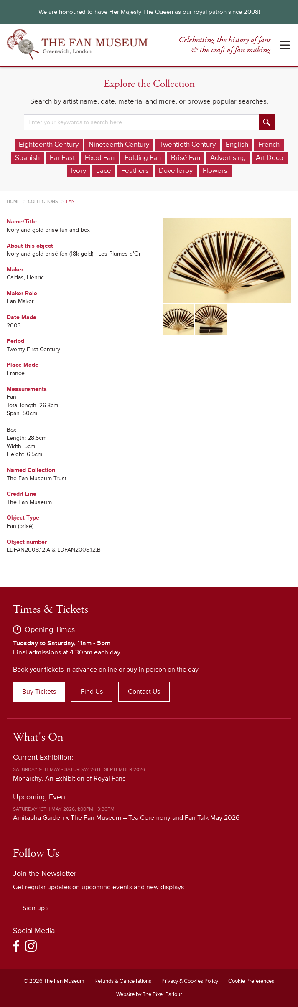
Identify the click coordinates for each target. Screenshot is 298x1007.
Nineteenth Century (119, 144)
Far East (62, 158)
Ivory (78, 171)
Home (13, 201)
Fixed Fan (100, 158)
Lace (103, 171)
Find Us (92, 691)
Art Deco (269, 158)
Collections (43, 201)
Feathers (135, 171)
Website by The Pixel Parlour (149, 994)
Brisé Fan (185, 158)
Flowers (215, 171)
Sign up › (35, 908)
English (237, 144)
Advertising (228, 158)
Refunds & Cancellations (122, 981)
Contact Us (144, 691)
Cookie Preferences (251, 981)
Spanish (27, 158)
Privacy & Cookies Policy (189, 981)
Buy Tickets (39, 691)
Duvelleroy (176, 171)
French (269, 144)
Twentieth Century (187, 144)
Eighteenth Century (49, 144)
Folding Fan (143, 158)
